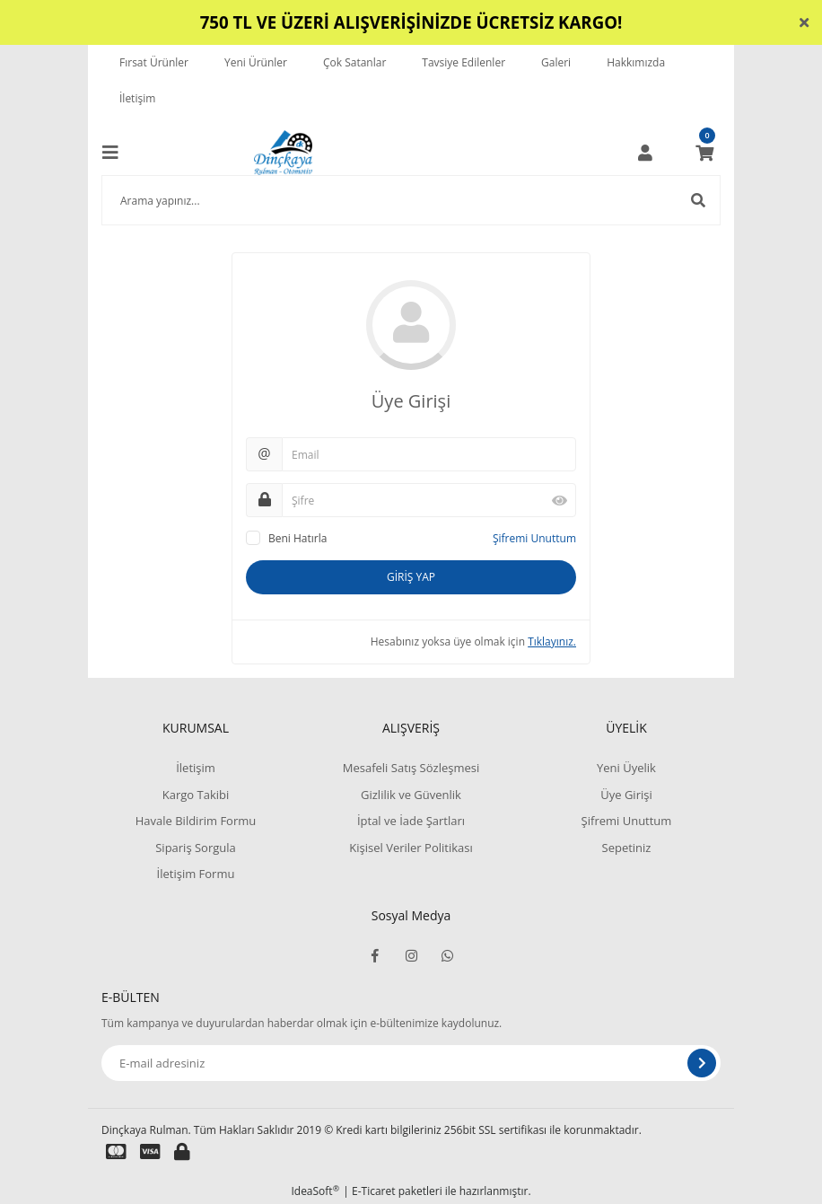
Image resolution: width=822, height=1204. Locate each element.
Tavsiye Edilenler (463, 62)
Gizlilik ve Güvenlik (411, 795)
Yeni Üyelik (626, 768)
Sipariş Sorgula (195, 847)
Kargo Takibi (195, 795)
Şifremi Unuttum (534, 538)
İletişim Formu (196, 874)
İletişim (137, 98)
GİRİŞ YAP (411, 576)
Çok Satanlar (354, 62)
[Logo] (283, 152)
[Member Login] (645, 152)
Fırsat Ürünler (153, 62)
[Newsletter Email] (411, 1063)
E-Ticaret (374, 1191)
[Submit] (701, 1063)
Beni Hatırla (297, 538)
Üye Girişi (625, 795)
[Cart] (704, 152)
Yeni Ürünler (255, 62)
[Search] (411, 200)
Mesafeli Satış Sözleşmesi (411, 768)
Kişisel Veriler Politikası (410, 847)
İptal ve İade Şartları (411, 821)
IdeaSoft (315, 1191)
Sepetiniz (626, 847)
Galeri (556, 62)
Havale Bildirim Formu (196, 821)
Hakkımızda (636, 62)
